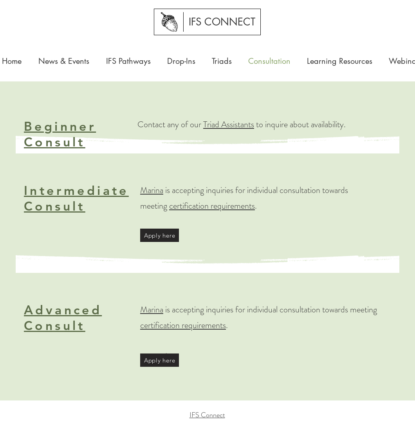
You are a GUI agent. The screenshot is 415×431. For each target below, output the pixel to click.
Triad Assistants (228, 124)
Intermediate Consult (76, 198)
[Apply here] (159, 235)
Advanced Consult (63, 317)
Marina (151, 190)
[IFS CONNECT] (222, 22)
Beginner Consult (60, 134)
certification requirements (212, 206)
